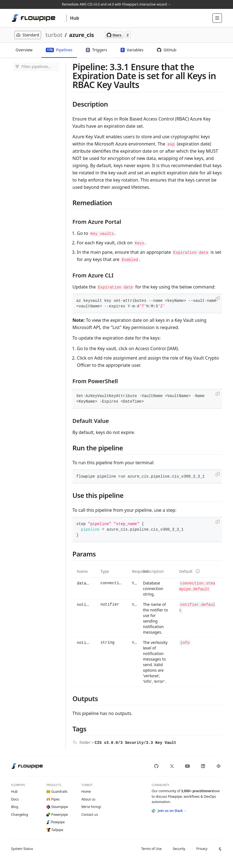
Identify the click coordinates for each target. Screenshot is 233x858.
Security (179, 848)
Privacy (201, 848)
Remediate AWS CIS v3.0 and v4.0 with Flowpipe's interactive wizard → (116, 4)
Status (22, 848)
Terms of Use (151, 848)
